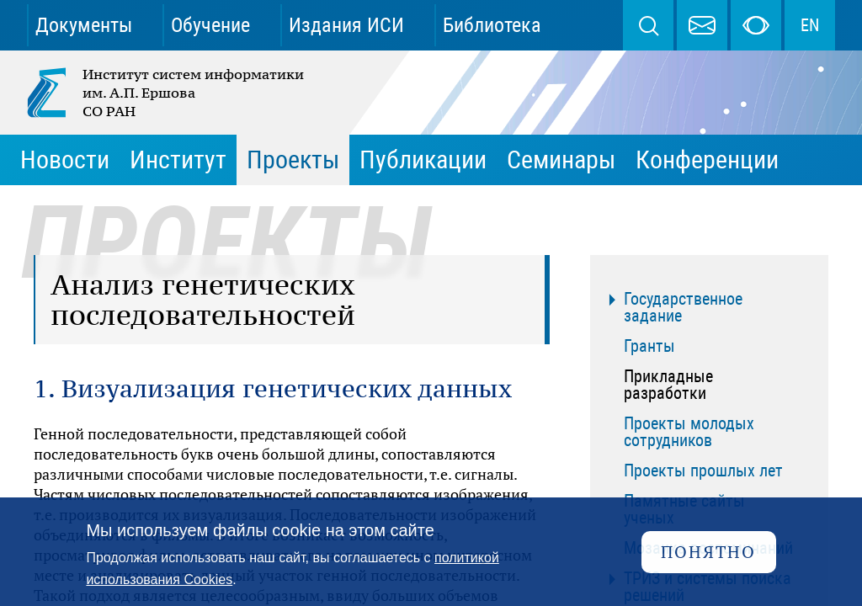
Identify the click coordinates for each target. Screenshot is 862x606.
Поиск (648, 25)
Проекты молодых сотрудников (689, 431)
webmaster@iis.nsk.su (702, 25)
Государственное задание (683, 307)
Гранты (649, 346)
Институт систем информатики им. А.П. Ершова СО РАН (166, 92)
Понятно (708, 551)
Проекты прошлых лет (703, 470)
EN (810, 25)
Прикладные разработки (668, 384)
